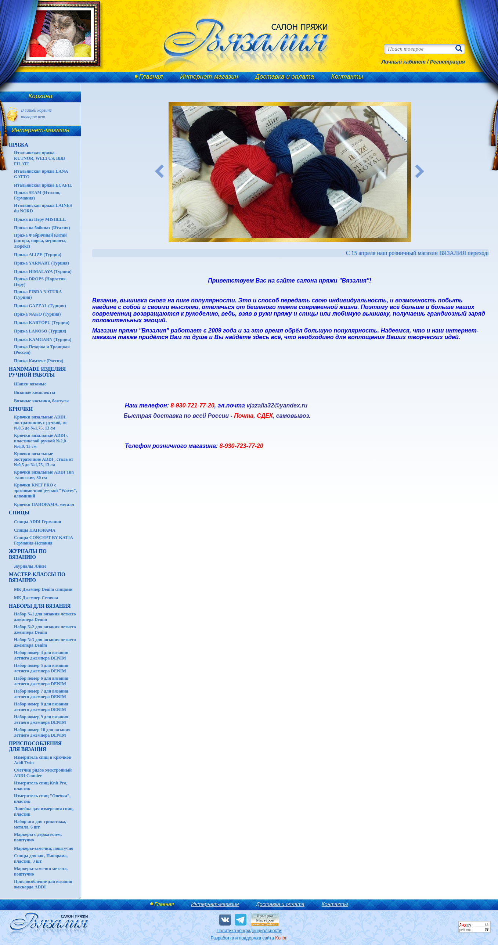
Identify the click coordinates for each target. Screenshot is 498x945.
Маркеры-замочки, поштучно (43, 848)
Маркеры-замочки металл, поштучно (41, 871)
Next (420, 172)
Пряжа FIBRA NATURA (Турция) (38, 294)
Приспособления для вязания (35, 746)
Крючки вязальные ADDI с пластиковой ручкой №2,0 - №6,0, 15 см (41, 441)
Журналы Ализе (30, 566)
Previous (159, 172)
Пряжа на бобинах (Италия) (42, 227)
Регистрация (447, 62)
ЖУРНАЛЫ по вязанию (28, 554)
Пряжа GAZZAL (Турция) (40, 305)
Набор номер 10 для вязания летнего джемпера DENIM (42, 732)
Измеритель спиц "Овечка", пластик (42, 798)
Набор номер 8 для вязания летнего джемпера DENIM (41, 706)
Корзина (41, 96)
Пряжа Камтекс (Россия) (38, 360)
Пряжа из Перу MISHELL (40, 219)
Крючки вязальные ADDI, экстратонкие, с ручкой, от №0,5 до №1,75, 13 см (40, 422)
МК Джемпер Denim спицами (43, 589)
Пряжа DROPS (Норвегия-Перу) (40, 281)
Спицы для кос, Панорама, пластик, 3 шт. (41, 858)
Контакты (347, 76)
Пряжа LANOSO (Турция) (40, 331)
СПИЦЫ (19, 512)
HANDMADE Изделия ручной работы (37, 372)
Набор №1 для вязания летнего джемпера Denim (45, 616)
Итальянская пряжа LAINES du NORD (43, 208)
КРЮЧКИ (21, 409)
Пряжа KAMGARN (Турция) (42, 339)
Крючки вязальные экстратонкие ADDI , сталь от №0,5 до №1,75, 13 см (43, 459)
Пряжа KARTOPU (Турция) (41, 322)
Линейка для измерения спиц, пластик (44, 811)
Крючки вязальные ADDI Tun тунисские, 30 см (44, 475)
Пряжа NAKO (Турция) (37, 314)
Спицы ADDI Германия (37, 521)
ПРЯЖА (18, 145)
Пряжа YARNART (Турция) (41, 263)
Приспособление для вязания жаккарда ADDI (43, 884)
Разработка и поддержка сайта (248, 938)
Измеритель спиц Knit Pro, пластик (40, 785)
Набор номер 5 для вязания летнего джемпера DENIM (41, 668)
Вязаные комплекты (34, 392)
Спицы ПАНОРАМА (34, 530)
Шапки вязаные (30, 384)
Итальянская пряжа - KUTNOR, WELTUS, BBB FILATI (39, 158)
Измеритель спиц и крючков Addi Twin (42, 760)
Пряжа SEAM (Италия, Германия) (37, 195)
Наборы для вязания (40, 606)
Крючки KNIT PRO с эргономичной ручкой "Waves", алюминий (45, 490)
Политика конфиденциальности (248, 930)
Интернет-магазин (209, 76)
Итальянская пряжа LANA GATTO (41, 174)
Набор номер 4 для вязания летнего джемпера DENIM (41, 655)
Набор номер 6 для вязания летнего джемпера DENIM (41, 681)
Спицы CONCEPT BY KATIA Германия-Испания (43, 540)
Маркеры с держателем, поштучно (38, 837)
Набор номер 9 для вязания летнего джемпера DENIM (41, 719)
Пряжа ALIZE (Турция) (37, 254)
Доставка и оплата (284, 76)
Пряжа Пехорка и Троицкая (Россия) (42, 349)
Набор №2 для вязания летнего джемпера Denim (45, 629)
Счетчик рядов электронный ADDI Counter (43, 773)
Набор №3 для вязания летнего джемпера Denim (45, 642)
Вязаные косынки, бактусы (41, 400)
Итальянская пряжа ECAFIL (43, 185)
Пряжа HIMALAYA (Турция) (43, 271)
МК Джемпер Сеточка (36, 597)
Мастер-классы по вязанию (37, 577)
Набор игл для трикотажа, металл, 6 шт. (40, 824)
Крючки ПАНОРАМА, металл (44, 504)
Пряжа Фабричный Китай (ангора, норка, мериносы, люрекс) (40, 241)
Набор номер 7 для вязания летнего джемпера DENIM (41, 694)
